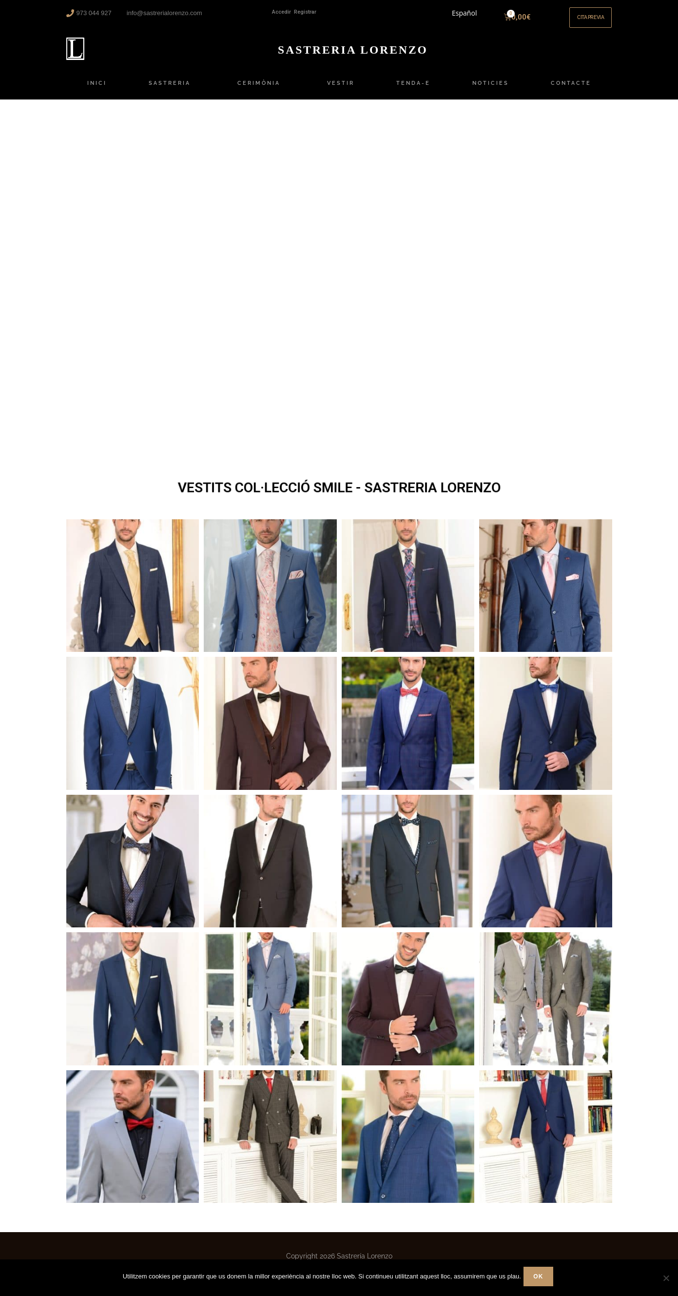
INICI (97, 89)
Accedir (281, 12)
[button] (585, 20)
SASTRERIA (172, 89)
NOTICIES (490, 89)
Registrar (305, 12)
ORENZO (353, 54)
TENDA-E (413, 89)
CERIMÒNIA (261, 89)
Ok (540, 1279)
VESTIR (340, 89)
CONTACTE (571, 89)
